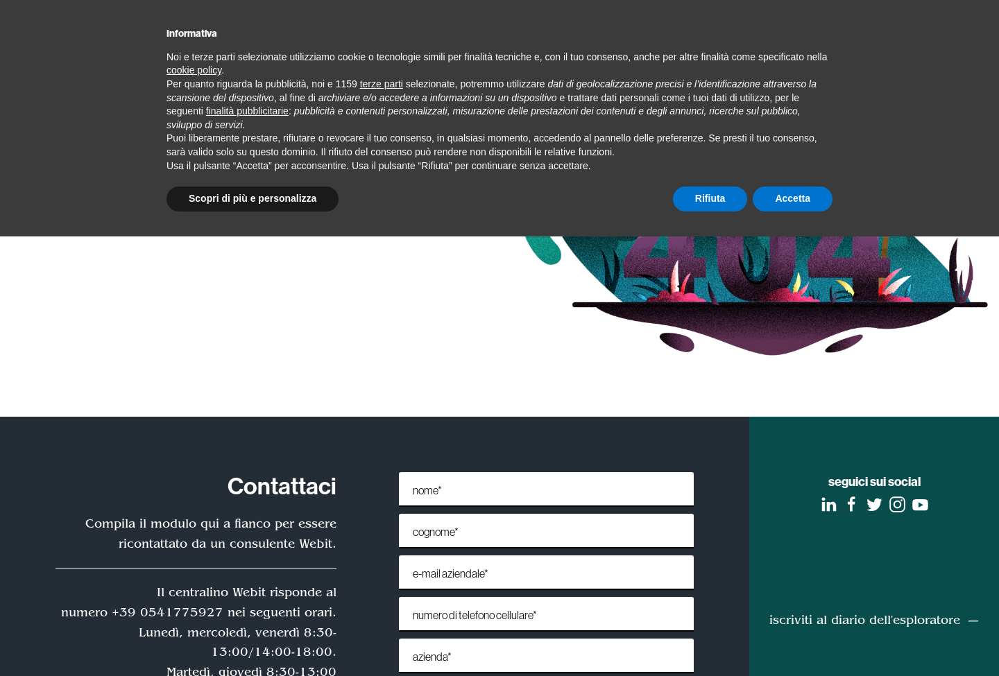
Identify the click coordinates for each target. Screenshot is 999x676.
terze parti (381, 83)
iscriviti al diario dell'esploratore (864, 619)
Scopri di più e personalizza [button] (252, 198)
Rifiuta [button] (710, 198)
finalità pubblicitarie (247, 110)
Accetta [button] (792, 198)
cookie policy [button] (193, 70)
